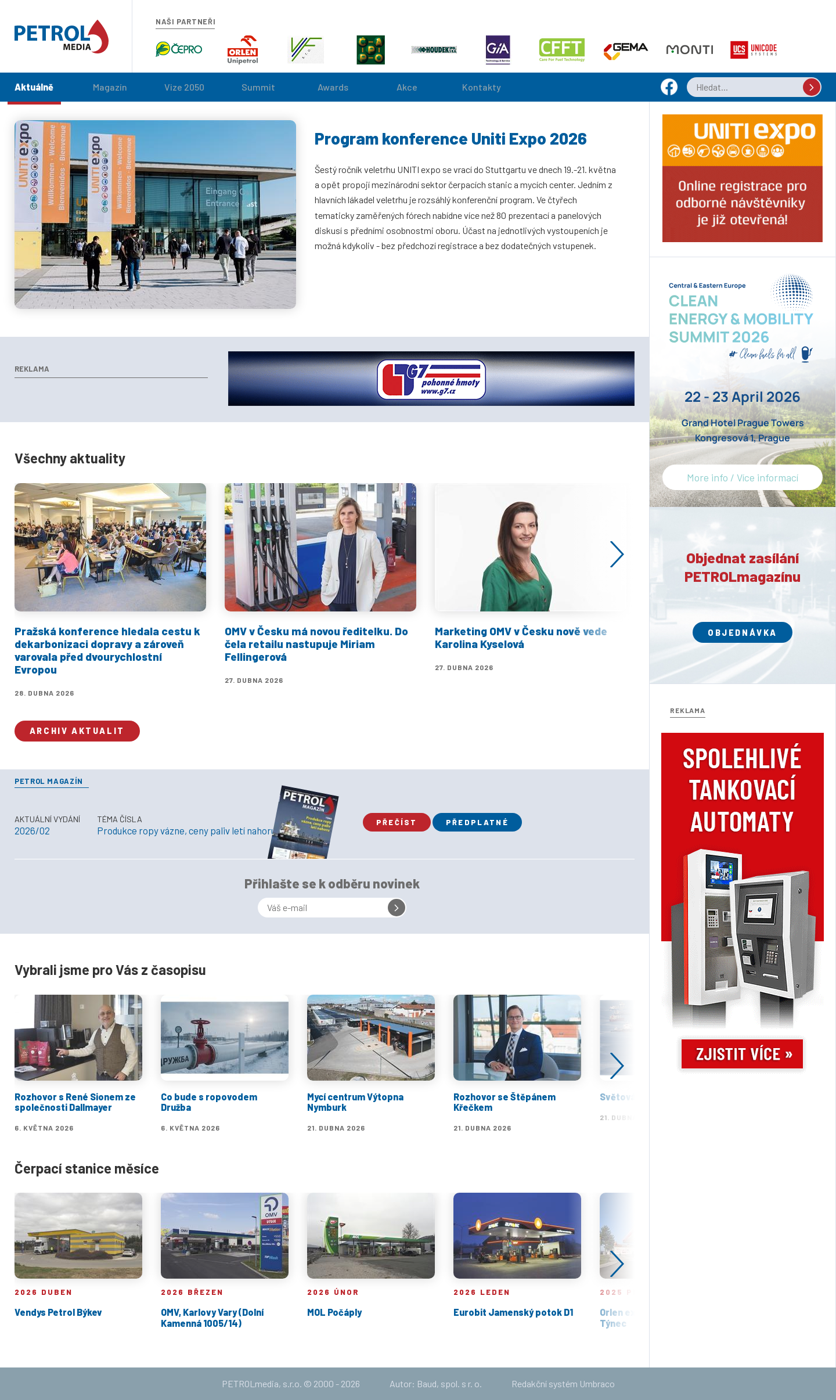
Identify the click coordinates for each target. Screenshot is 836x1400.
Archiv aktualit (77, 731)
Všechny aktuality (70, 457)
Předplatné (477, 822)
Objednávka (742, 633)
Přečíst (396, 822)
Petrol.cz (62, 36)
